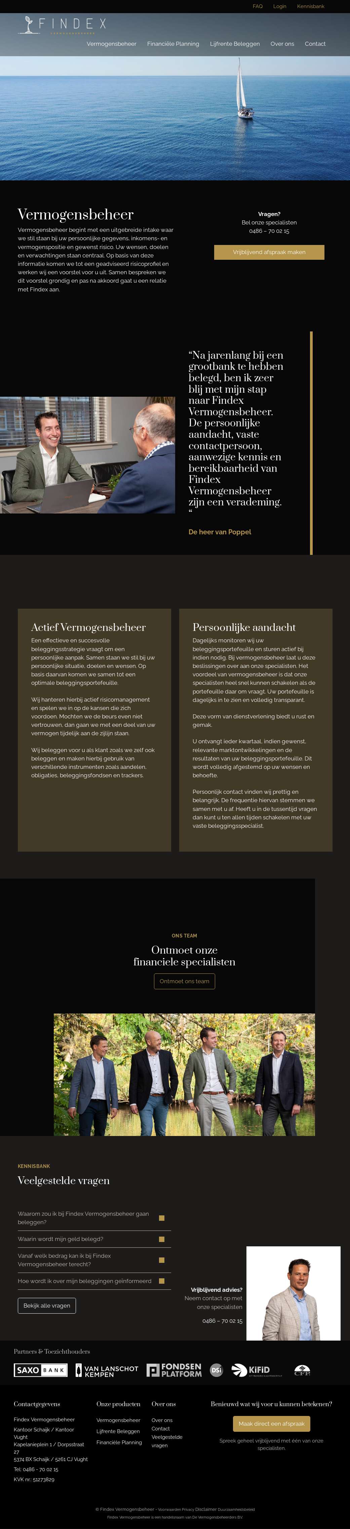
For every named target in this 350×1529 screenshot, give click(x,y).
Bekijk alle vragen (47, 1306)
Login (279, 6)
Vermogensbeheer (112, 43)
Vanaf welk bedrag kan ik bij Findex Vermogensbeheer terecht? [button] (64, 1260)
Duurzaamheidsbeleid (236, 1510)
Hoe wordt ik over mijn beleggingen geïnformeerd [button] (85, 1281)
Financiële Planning (173, 43)
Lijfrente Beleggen (235, 43)
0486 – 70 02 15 (269, 230)
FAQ (258, 6)
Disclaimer (206, 1510)
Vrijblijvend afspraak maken (269, 252)
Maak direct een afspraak (272, 1424)
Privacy (188, 1510)
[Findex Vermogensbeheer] (62, 25)
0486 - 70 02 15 (40, 1470)
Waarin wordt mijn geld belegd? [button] (60, 1239)
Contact (315, 43)
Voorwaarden (169, 1510)
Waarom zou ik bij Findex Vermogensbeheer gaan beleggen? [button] (83, 1218)
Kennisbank (310, 6)
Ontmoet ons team (184, 981)
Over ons (282, 43)
